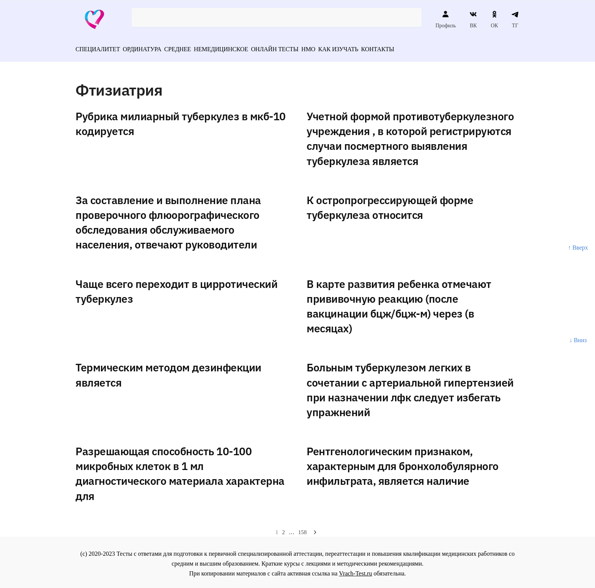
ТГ (515, 19)
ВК (473, 19)
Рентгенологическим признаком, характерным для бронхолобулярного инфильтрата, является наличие (403, 463)
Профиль (445, 19)
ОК (494, 19)
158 (302, 530)
